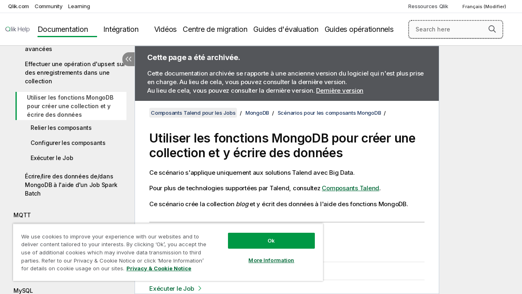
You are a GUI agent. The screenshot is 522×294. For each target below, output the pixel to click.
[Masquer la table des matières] (128, 59)
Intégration (120, 29)
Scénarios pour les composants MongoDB (329, 112)
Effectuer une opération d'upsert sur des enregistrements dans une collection (75, 72)
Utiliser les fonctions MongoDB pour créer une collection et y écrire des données (70, 106)
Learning (79, 6)
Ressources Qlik (428, 6)
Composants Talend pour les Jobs (193, 112)
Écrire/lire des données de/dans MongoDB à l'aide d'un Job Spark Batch (71, 185)
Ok (265, 234)
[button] (492, 29)
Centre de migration (215, 29)
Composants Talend (350, 188)
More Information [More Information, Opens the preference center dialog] (265, 254)
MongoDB (257, 112)
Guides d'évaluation (285, 29)
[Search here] (455, 29)
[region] (164, 249)
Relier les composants (61, 127)
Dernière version (339, 90)
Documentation (63, 29)
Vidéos (165, 29)
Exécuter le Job (52, 157)
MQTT (22, 215)
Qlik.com (18, 6)
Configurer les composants (68, 142)
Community (49, 6)
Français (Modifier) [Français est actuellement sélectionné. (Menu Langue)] (484, 6)
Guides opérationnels (359, 29)
